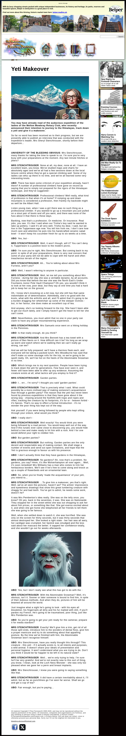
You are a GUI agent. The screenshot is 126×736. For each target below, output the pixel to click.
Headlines (61, 49)
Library (75, 49)
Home (46, 49)
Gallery (90, 49)
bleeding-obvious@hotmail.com (23, 721)
